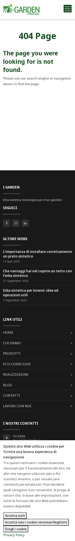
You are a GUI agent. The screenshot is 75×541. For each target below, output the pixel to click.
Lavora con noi (17, 406)
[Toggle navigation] (68, 8)
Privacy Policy (14, 535)
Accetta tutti (15, 515)
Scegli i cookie (16, 529)
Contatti (11, 395)
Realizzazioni (15, 374)
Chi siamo (12, 343)
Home (8, 332)
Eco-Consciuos (17, 364)
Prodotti (11, 353)
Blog (7, 385)
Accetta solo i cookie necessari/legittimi (36, 522)
